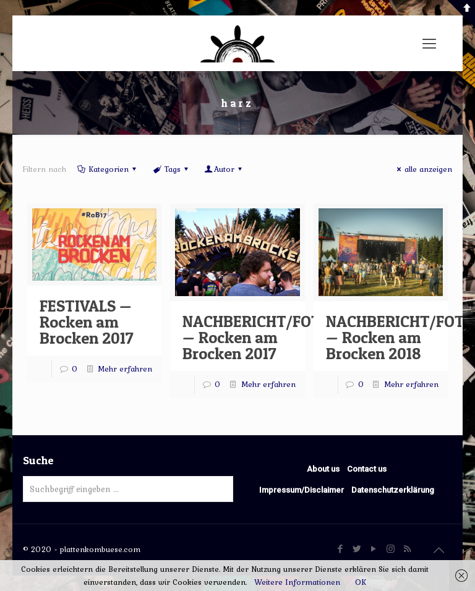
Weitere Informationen (297, 582)
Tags (171, 169)
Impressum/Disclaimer (301, 490)
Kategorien (107, 169)
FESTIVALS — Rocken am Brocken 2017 (87, 321)
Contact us (367, 469)
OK (360, 582)
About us (323, 469)
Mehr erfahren (125, 369)
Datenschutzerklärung (392, 490)
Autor (224, 169)
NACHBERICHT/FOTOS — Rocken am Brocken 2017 (261, 337)
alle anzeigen (422, 169)
